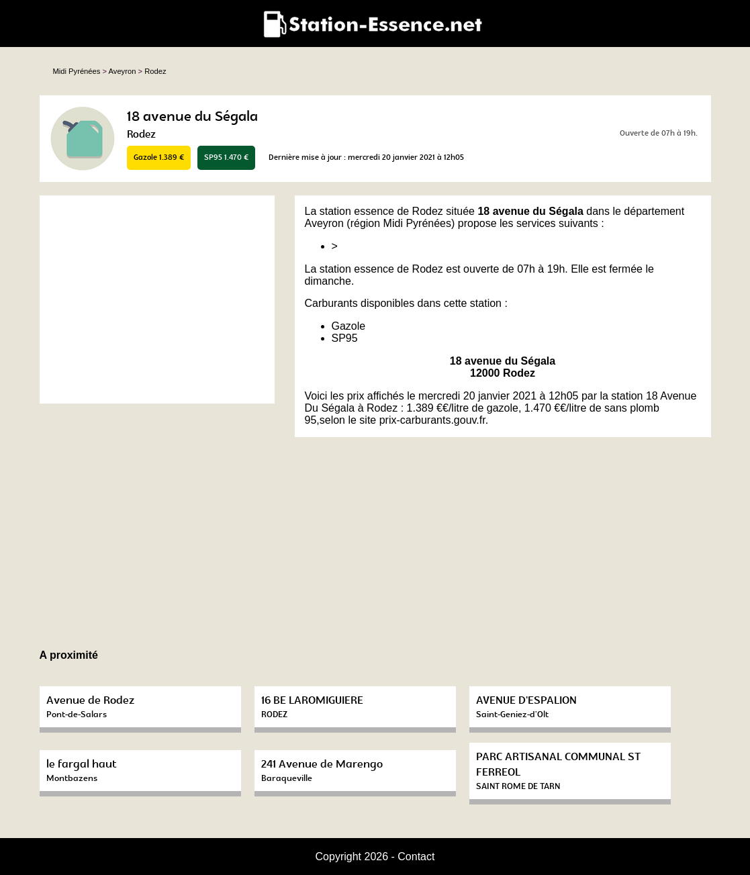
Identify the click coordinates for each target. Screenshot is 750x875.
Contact (415, 856)
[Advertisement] (157, 299)
